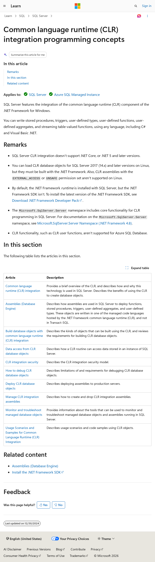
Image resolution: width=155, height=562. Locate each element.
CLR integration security (22, 362)
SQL (22, 16)
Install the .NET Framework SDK (36, 472)
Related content (18, 83)
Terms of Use (55, 556)
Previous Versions (39, 549)
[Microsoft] (78, 6)
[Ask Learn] (139, 16)
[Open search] (135, 6)
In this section (16, 77)
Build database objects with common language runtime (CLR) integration (24, 335)
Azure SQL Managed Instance (77, 94)
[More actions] (147, 16)
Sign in (146, 6)
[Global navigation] (4, 6)
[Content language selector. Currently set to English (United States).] (24, 538)
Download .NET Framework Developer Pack (45, 200)
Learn (8, 16)
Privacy (96, 549)
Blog (59, 549)
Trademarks (77, 556)
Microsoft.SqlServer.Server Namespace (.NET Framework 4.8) (84, 223)
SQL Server (40, 16)
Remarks (13, 72)
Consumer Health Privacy (21, 556)
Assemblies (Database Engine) (35, 465)
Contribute (78, 549)
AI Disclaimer (12, 549)
